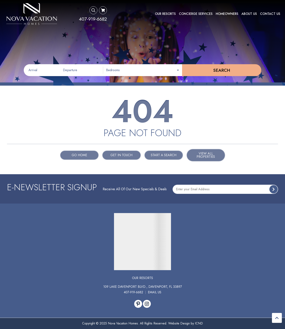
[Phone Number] (93, 19)
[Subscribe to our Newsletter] (225, 189)
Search (221, 70)
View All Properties (206, 155)
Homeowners (227, 13)
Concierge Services (196, 13)
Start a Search (163, 155)
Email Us (154, 292)
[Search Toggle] (93, 10)
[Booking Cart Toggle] (103, 10)
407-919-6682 (133, 292)
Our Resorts (165, 13)
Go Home (79, 155)
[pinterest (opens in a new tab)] (138, 304)
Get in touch (121, 155)
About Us (249, 13)
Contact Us (270, 13)
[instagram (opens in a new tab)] (147, 304)
